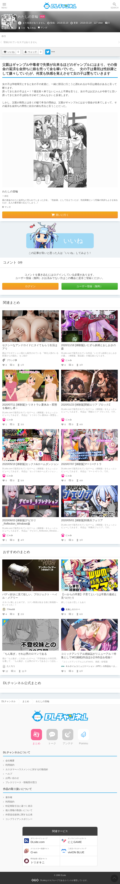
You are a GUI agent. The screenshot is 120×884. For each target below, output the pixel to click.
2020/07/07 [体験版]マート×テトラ (81, 464)
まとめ (25, 701)
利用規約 (9, 765)
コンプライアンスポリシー (18, 819)
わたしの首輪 (10, 191)
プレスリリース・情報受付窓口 (21, 782)
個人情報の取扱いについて (18, 810)
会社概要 (9, 760)
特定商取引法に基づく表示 (18, 806)
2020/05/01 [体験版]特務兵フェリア (82, 520)
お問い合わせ (12, 778)
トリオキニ (45, 861)
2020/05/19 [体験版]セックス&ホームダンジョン (30, 464)
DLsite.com (45, 841)
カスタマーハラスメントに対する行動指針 (26, 769)
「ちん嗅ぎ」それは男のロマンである (24, 653)
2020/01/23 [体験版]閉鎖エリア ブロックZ (85, 404)
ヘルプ (8, 773)
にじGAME (82, 841)
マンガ (43, 27)
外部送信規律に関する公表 (18, 814)
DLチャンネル (60, 5)
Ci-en (45, 851)
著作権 (8, 797)
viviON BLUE (82, 851)
